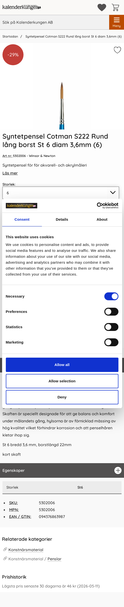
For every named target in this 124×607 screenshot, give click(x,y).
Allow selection (62, 381)
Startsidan (10, 36)
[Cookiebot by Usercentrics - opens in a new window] (96, 205)
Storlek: (9, 184)
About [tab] (102, 219)
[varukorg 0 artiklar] (116, 7)
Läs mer (10, 173)
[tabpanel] (62, 410)
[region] (62, 470)
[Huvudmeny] (116, 22)
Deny (62, 397)
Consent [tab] (21, 219)
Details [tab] (62, 219)
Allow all (62, 365)
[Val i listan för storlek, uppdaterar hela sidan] (61, 193)
